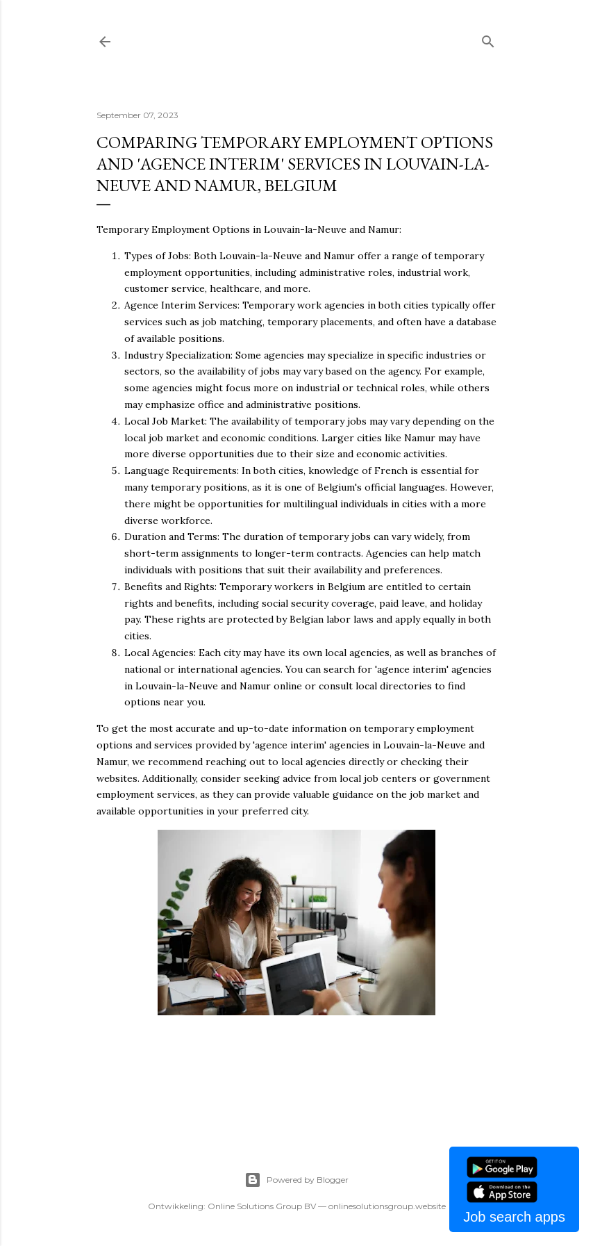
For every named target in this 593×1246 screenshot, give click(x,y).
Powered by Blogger (296, 1180)
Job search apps (514, 1216)
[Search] (488, 38)
